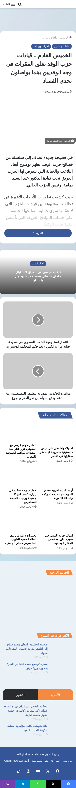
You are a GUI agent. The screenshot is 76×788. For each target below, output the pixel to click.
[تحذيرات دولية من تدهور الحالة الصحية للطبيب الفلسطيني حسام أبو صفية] (19, 522)
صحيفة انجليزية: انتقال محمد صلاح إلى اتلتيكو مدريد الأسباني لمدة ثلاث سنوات (27, 649)
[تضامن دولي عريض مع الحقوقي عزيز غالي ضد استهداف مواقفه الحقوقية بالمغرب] (19, 432)
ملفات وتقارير (49, 37)
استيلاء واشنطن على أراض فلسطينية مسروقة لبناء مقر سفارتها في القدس (56, 452)
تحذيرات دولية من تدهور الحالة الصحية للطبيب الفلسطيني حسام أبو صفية (20, 539)
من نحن (67, 760)
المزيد (38, 233)
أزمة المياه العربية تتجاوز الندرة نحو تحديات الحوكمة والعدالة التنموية (57, 494)
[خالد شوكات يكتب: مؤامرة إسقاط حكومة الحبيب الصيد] (62, 731)
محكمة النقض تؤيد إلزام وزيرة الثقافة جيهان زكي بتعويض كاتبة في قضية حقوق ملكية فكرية (25, 711)
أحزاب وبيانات (41, 46)
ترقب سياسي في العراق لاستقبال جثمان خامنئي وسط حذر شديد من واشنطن (38, 276)
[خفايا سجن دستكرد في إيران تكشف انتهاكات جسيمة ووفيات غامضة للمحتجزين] (19, 477)
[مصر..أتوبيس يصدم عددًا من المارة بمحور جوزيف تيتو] (62, 669)
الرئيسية (65, 37)
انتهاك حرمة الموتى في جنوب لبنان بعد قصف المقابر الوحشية (59, 539)
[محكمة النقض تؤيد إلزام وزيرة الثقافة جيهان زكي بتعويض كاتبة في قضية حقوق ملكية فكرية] (62, 712)
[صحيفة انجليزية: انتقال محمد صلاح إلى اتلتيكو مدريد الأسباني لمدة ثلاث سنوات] (62, 650)
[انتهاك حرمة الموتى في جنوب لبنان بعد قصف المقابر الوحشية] (56, 522)
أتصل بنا (55, 760)
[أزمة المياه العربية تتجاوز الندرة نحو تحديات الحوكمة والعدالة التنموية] (56, 477)
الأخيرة (55, 694)
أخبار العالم (38, 263)
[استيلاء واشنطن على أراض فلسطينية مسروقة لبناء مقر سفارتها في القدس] (56, 433)
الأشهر (20, 694)
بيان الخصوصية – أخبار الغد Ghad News (26, 760)
